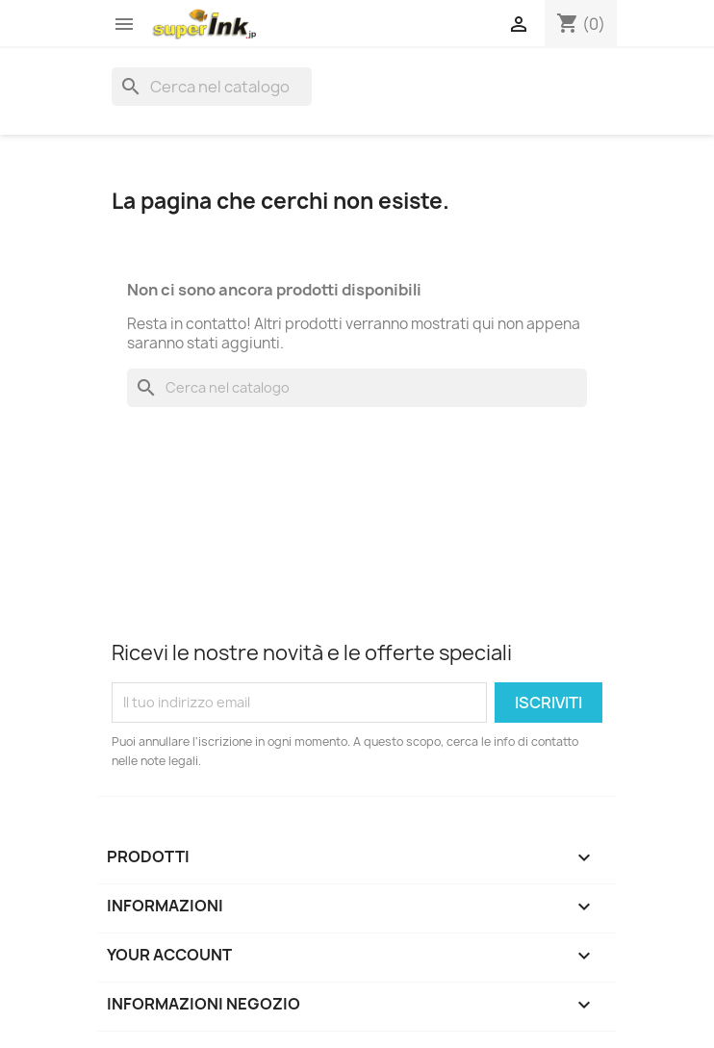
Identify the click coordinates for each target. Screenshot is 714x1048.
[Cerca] (212, 86)
